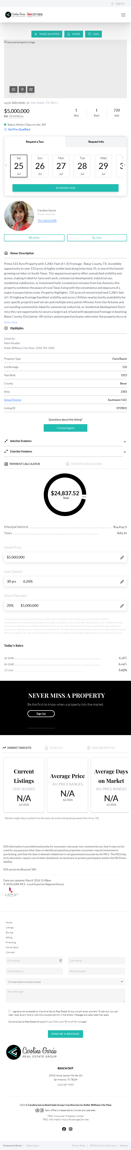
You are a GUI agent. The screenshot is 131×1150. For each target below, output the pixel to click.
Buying (9, 932)
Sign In (118, 3)
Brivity (18, 1145)
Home (9, 922)
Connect (10, 952)
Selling (9, 937)
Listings (9, 927)
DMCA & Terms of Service (102, 1145)
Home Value (12, 947)
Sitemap (124, 1145)
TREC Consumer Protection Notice (65, 1116)
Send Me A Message (65, 1033)
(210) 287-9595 (65, 1084)
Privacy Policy (79, 1145)
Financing (11, 942)
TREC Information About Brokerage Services (65, 1119)
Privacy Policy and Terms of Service (63, 1021)
